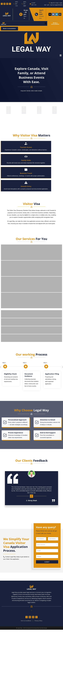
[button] (45, 23)
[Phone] (47, 593)
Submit (47, 598)
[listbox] (47, 581)
